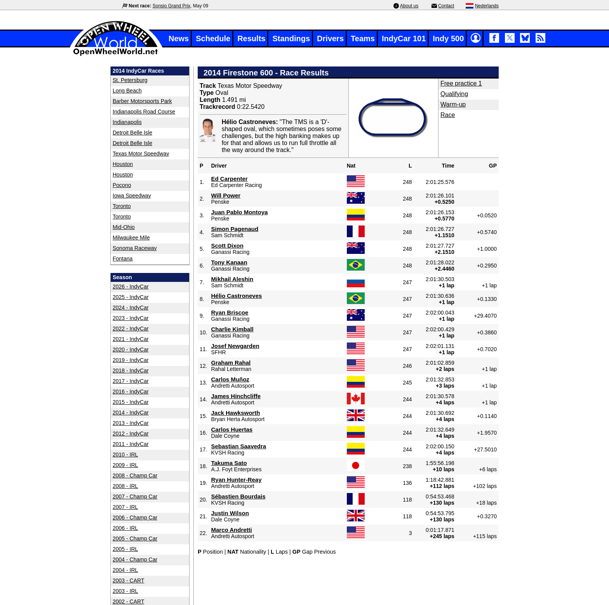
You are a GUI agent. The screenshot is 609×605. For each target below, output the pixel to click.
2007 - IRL (125, 507)
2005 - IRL (125, 549)
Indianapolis (127, 122)
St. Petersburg (130, 80)
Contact (446, 6)
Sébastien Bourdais (238, 496)
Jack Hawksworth (235, 412)
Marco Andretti (231, 529)
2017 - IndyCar (131, 381)
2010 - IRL (125, 454)
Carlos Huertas (231, 429)
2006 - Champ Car (135, 517)
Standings (291, 38)
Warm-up (453, 104)
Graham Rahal (231, 362)
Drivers (330, 38)
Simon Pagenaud (234, 229)
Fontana (122, 258)
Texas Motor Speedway (141, 153)
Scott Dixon (227, 245)
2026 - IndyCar (131, 286)
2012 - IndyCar (131, 433)
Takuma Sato (229, 463)
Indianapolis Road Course (144, 111)
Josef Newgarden (235, 346)
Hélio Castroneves (236, 295)
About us (409, 6)
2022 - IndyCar (131, 328)
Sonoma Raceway (135, 248)
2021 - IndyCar (131, 339)
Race (447, 115)
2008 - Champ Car (135, 475)
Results (251, 38)
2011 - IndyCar (131, 444)
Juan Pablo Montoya (239, 212)
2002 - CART (128, 601)
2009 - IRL (125, 465)
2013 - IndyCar (131, 423)
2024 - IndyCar (131, 307)
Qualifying (454, 94)
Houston (123, 164)
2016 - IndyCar (131, 391)
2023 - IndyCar (131, 318)
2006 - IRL (125, 528)
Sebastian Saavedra (238, 446)
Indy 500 (448, 38)
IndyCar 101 (404, 38)
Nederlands (487, 6)
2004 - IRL (125, 570)
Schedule (213, 38)
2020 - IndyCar (131, 349)
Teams (363, 38)
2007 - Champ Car (135, 496)
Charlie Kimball (232, 329)
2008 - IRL (125, 486)
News (179, 38)
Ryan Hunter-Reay (236, 479)
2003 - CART (128, 580)
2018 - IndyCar (131, 370)
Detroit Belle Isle (132, 132)
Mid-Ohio (124, 227)
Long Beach (127, 90)
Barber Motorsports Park (142, 101)
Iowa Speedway (132, 195)
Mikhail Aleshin (232, 279)
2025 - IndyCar (131, 297)
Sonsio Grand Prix (171, 6)
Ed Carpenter (229, 178)
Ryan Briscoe (229, 312)
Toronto (122, 206)
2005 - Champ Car (135, 538)
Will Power (225, 195)
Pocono (122, 185)
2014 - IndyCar (131, 412)
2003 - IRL (125, 591)
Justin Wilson (230, 513)
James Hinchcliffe (236, 396)
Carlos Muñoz (230, 379)
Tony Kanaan (229, 262)
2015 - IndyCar (131, 402)
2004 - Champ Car (135, 559)
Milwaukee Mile (131, 237)
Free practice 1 (461, 83)
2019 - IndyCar (131, 360)
